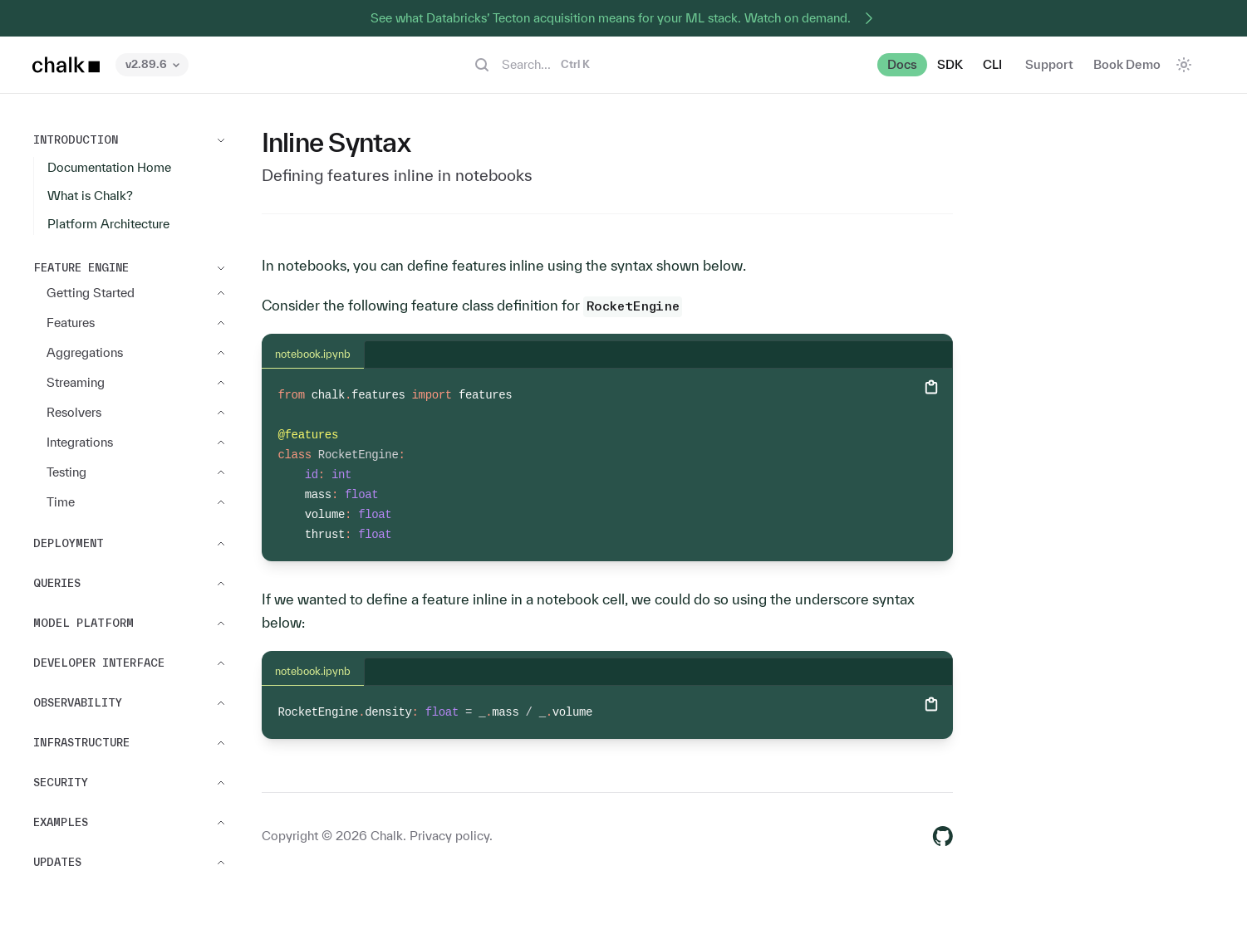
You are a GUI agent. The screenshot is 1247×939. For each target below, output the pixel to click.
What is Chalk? (90, 195)
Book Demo (1127, 64)
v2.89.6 (152, 64)
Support (1049, 64)
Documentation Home (109, 167)
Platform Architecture (108, 224)
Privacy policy (449, 836)
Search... (531, 65)
